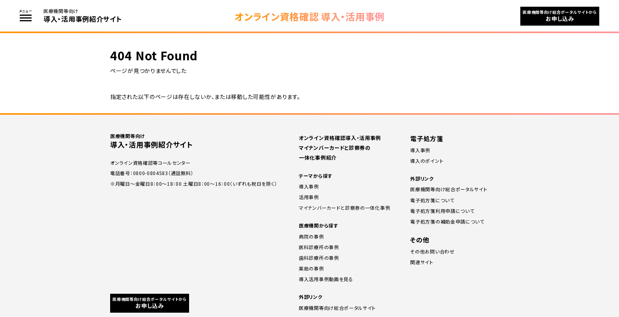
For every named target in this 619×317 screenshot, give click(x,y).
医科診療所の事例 (319, 247)
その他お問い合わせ (432, 251)
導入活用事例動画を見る (326, 279)
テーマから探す (315, 175)
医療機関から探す (318, 225)
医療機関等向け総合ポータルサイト (337, 307)
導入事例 (309, 186)
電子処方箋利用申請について (442, 210)
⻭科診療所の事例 (319, 257)
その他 (419, 239)
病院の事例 (311, 236)
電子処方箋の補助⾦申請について (447, 221)
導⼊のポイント (426, 160)
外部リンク (311, 296)
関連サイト (421, 262)
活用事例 (309, 197)
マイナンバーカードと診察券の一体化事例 (344, 207)
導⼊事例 (420, 150)
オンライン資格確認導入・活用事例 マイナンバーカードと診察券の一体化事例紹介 (340, 147)
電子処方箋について (432, 200)
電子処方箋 (426, 138)
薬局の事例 (311, 268)
